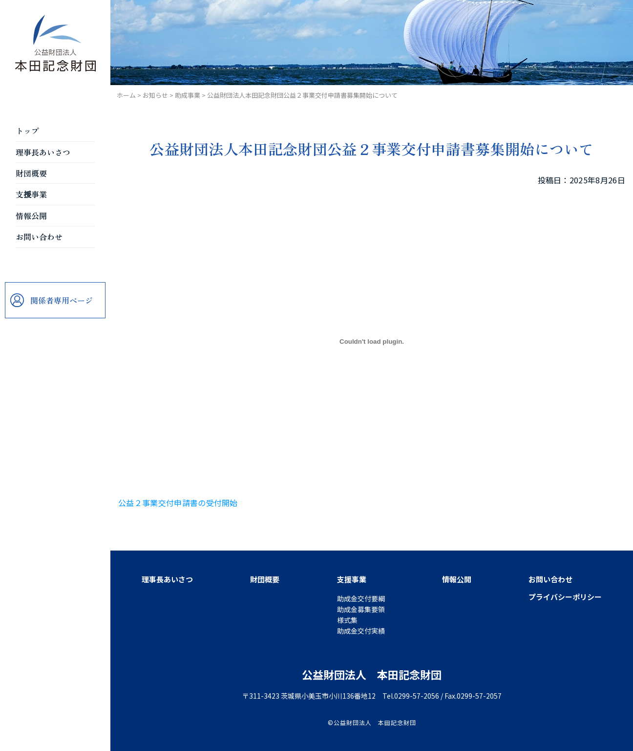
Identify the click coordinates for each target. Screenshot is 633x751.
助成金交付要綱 (361, 598)
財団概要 (31, 173)
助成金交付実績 (361, 631)
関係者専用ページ (61, 300)
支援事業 (31, 194)
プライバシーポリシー (565, 597)
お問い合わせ (39, 237)
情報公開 (31, 215)
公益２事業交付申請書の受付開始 (178, 502)
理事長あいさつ (43, 152)
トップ (27, 130)
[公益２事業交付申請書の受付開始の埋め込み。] (371, 341)
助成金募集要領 (361, 609)
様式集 (347, 620)
